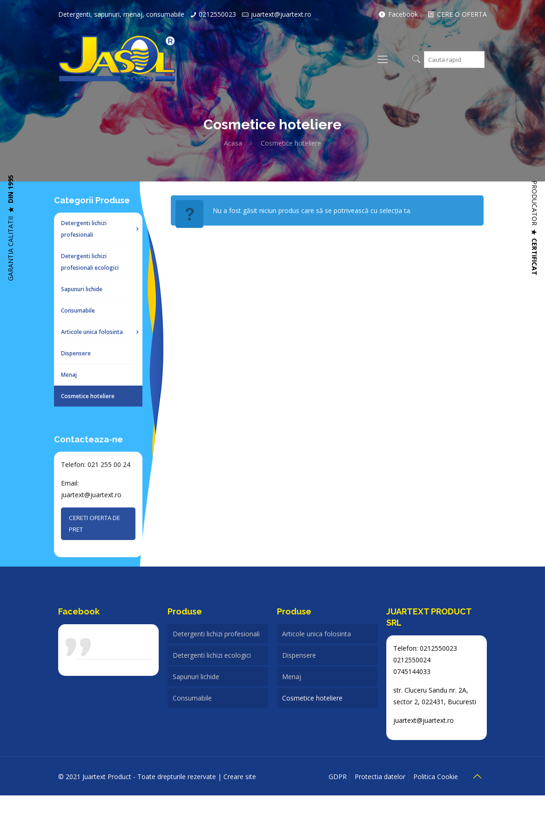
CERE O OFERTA (456, 14)
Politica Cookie (435, 776)
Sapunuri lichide (196, 676)
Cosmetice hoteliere (312, 698)
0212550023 (217, 14)
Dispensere (299, 655)
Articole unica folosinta (316, 633)
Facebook (397, 14)
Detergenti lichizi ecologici (212, 655)
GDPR (338, 776)
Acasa (233, 143)
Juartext (93, 652)
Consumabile (192, 698)
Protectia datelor (380, 776)
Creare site (240, 776)
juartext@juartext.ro (281, 14)
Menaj (291, 676)
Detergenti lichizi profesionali (216, 633)
